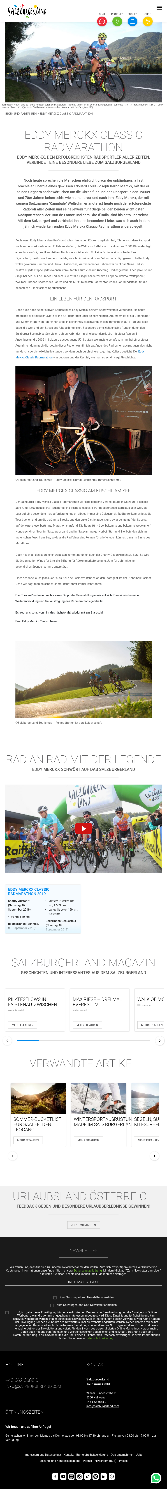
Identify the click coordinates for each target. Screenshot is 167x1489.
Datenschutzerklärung (88, 1270)
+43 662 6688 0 (96, 1401)
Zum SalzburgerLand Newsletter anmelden (87, 1297)
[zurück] (7, 1040)
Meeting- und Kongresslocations (60, 1461)
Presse (123, 1461)
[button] (102, 21)
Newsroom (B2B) (105, 1461)
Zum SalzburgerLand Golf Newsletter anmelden (87, 1305)
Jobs (139, 1454)
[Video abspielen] (83, 828)
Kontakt (69, 1454)
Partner (87, 1461)
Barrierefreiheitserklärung (92, 1454)
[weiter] (159, 1040)
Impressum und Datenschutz (43, 1454)
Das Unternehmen (122, 1454)
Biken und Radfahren (21, 113)
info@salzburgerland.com (102, 1406)
